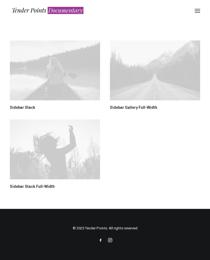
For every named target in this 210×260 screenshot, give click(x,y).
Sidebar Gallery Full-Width (133, 107)
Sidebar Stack (22, 107)
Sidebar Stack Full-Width (32, 186)
